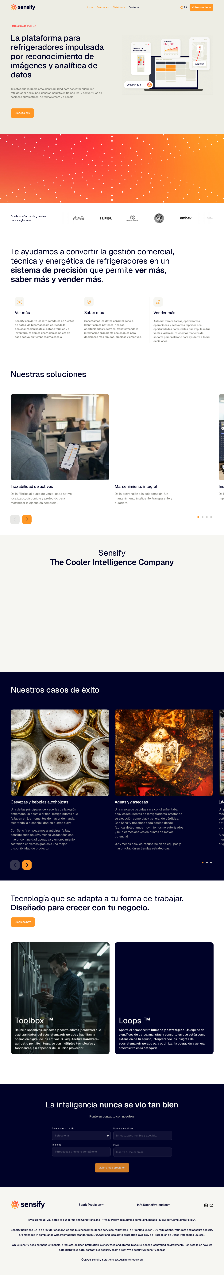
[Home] (23, 7)
